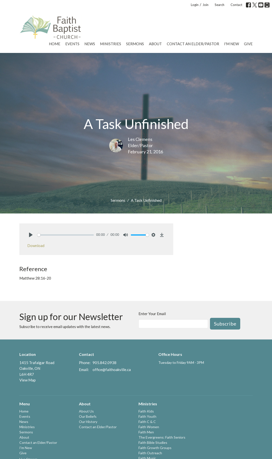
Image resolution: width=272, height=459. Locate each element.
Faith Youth (147, 416)
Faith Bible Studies (152, 442)
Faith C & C (147, 421)
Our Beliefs (88, 416)
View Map (27, 380)
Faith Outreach (150, 453)
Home (54, 44)
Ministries (110, 44)
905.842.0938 (104, 362)
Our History (88, 421)
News (89, 44)
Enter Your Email (152, 313)
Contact (236, 5)
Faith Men (146, 432)
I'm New (231, 44)
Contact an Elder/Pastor (193, 44)
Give (248, 44)
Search (219, 5)
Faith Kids (146, 411)
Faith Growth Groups (154, 448)
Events (72, 44)
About (155, 44)
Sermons (135, 44)
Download (35, 245)
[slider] (65, 235)
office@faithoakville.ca (112, 369)
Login (195, 5)
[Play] (31, 235)
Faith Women (148, 427)
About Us (86, 411)
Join (205, 5)
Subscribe (225, 324)
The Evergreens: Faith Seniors (161, 437)
